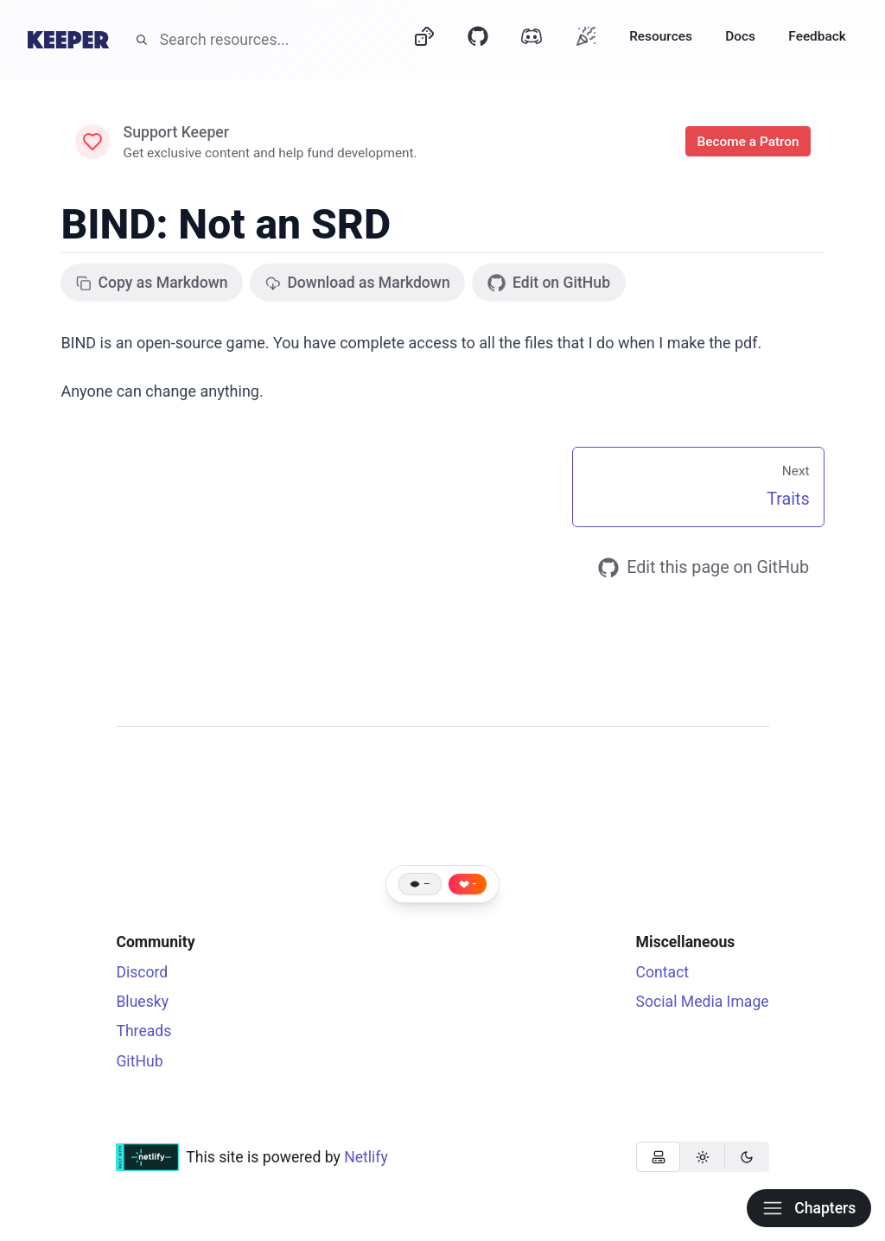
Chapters (809, 1208)
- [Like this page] (474, 884)
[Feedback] (817, 40)
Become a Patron (748, 142)
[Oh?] (586, 36)
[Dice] (424, 40)
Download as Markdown (357, 282)
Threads (143, 1031)
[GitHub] (478, 40)
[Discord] (531, 40)
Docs (740, 36)
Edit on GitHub (548, 283)
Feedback (817, 36)
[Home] (68, 39)
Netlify (366, 1157)
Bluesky (142, 1001)
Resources (660, 36)
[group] (702, 1157)
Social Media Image (702, 1001)
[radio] (658, 1157)
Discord (142, 972)
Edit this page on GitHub (703, 567)
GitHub (139, 1061)
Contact (663, 972)
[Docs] (740, 40)
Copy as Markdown (152, 282)
